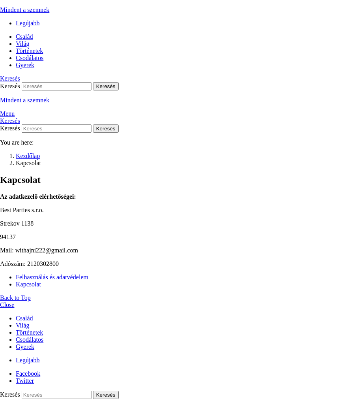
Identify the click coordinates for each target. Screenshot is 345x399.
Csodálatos (29, 58)
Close (7, 304)
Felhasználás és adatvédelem (52, 277)
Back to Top (15, 297)
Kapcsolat (28, 284)
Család (24, 36)
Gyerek (25, 65)
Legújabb (27, 23)
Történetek (29, 50)
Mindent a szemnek (24, 9)
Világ (23, 43)
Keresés (106, 86)
